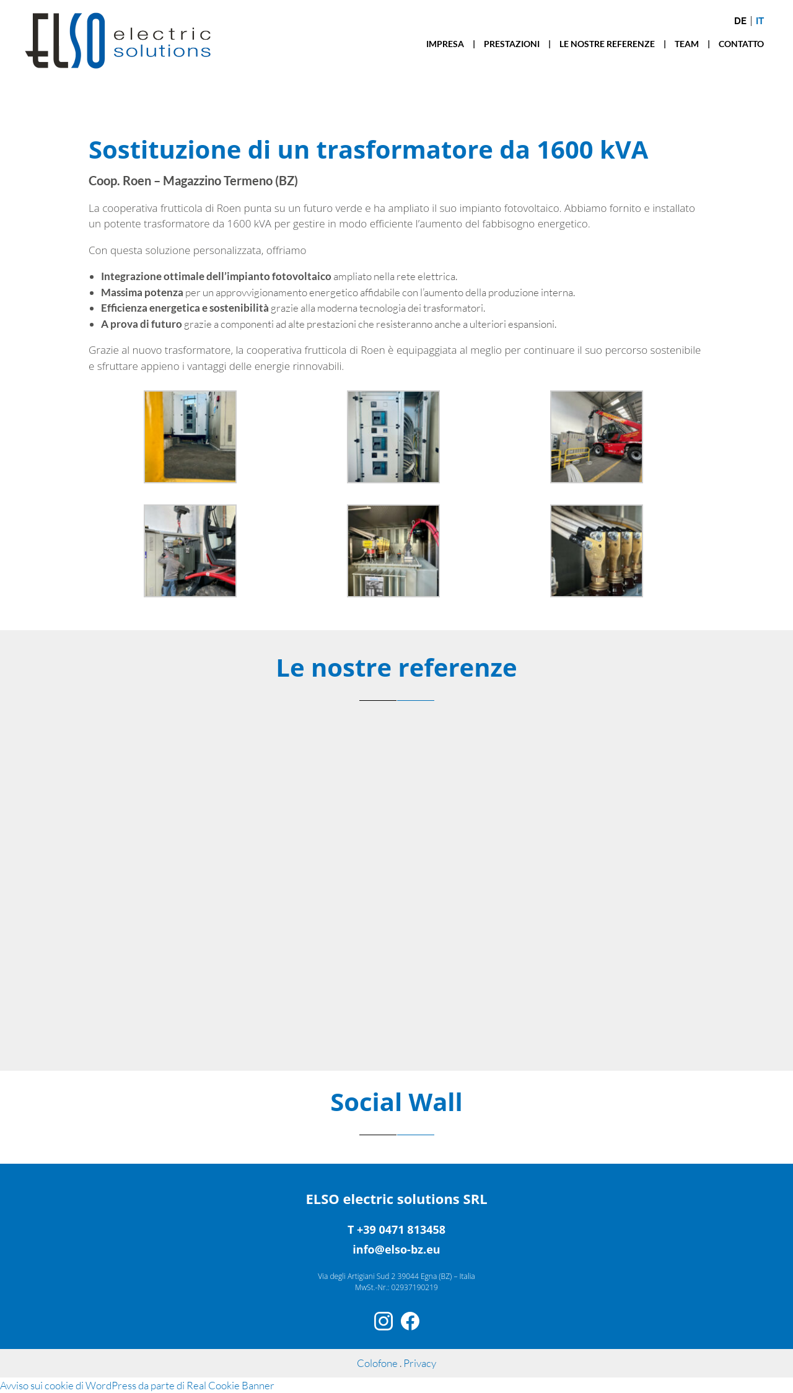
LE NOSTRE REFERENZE (607, 43)
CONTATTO (741, 43)
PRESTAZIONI (512, 43)
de (740, 21)
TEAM (687, 43)
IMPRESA (445, 43)
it (760, 21)
